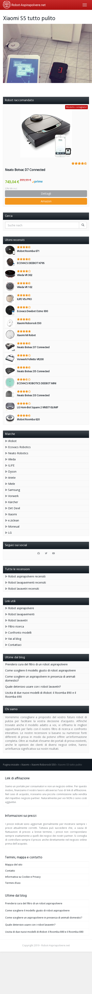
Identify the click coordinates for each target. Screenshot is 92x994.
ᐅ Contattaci (13, 645)
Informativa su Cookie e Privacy (23, 876)
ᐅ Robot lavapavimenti (19, 614)
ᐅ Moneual (12, 526)
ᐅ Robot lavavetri (16, 620)
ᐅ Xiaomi (11, 514)
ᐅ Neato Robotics (16, 453)
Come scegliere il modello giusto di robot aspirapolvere (40, 670)
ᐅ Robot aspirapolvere (19, 608)
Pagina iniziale (11, 764)
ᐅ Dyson (10, 471)
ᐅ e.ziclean (12, 520)
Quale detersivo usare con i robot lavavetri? (33, 686)
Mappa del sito (13, 864)
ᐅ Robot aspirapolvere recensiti (25, 576)
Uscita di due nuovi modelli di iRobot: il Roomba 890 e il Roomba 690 (44, 931)
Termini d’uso (13, 883)
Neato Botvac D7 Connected (25, 170)
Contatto (10, 870)
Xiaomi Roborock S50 (43, 764)
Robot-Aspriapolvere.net (55, 945)
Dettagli (46, 193)
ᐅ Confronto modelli (18, 632)
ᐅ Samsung (12, 490)
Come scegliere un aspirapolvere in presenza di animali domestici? (43, 917)
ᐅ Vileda (10, 459)
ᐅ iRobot (11, 441)
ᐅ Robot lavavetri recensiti (22, 588)
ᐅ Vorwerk (12, 496)
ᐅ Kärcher (11, 502)
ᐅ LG (8, 532)
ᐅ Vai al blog (13, 639)
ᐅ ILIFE (9, 465)
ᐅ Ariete (10, 477)
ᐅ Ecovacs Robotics (18, 447)
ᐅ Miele (10, 484)
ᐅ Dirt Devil (12, 508)
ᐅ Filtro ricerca (14, 626)
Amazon (46, 201)
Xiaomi (25, 764)
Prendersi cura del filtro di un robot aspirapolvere (36, 664)
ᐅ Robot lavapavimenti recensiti (25, 582)
